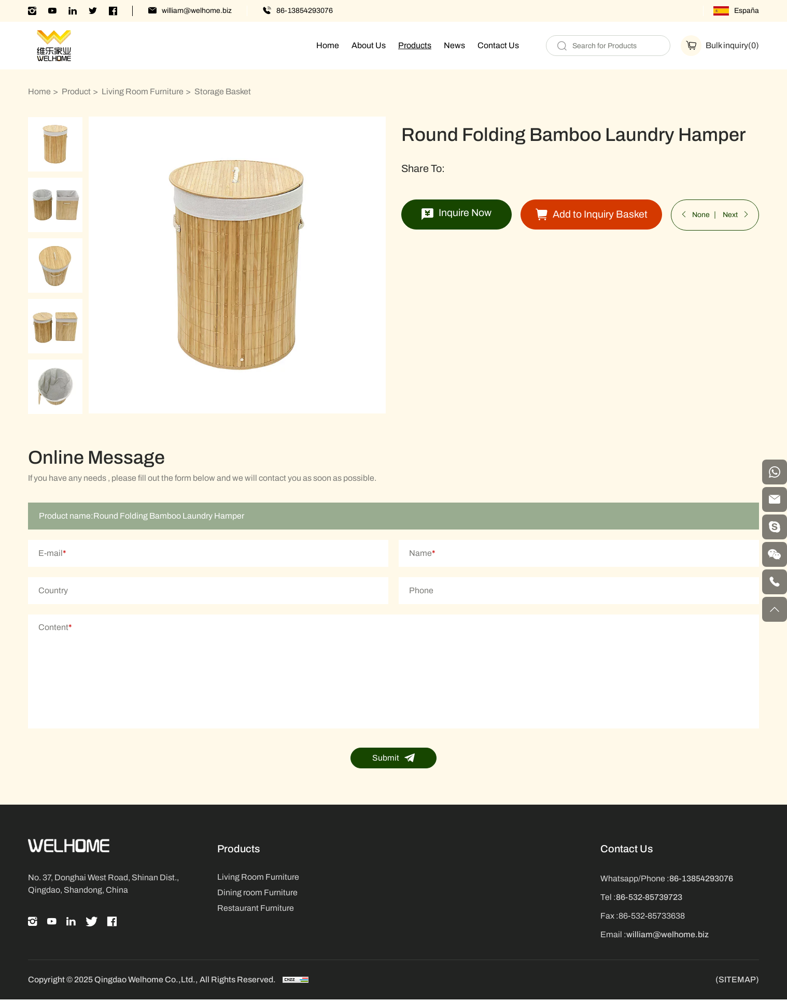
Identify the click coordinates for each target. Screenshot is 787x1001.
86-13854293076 (304, 11)
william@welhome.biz (197, 11)
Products (414, 45)
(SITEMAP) (737, 981)
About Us (369, 45)
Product (76, 91)
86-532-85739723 (649, 898)
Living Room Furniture (143, 91)
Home (327, 45)
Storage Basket (222, 91)
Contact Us (498, 45)
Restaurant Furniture (255, 909)
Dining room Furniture (257, 894)
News (454, 45)
